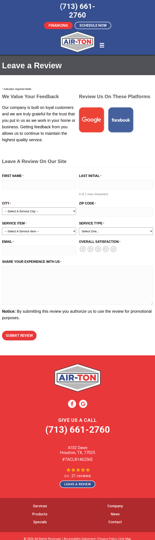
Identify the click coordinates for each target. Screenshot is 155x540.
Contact (115, 517)
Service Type (91, 222)
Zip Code (87, 203)
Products (39, 509)
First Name (12, 176)
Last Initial (90, 176)
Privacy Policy (107, 534)
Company (115, 501)
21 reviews (81, 470)
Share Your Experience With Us (31, 259)
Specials (40, 517)
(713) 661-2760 (77, 424)
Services (40, 501)
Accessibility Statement (80, 534)
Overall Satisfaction (99, 240)
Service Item (14, 222)
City (6, 203)
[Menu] (102, 45)
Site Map (125, 534)
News (115, 509)
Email (8, 240)
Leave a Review (77, 479)
